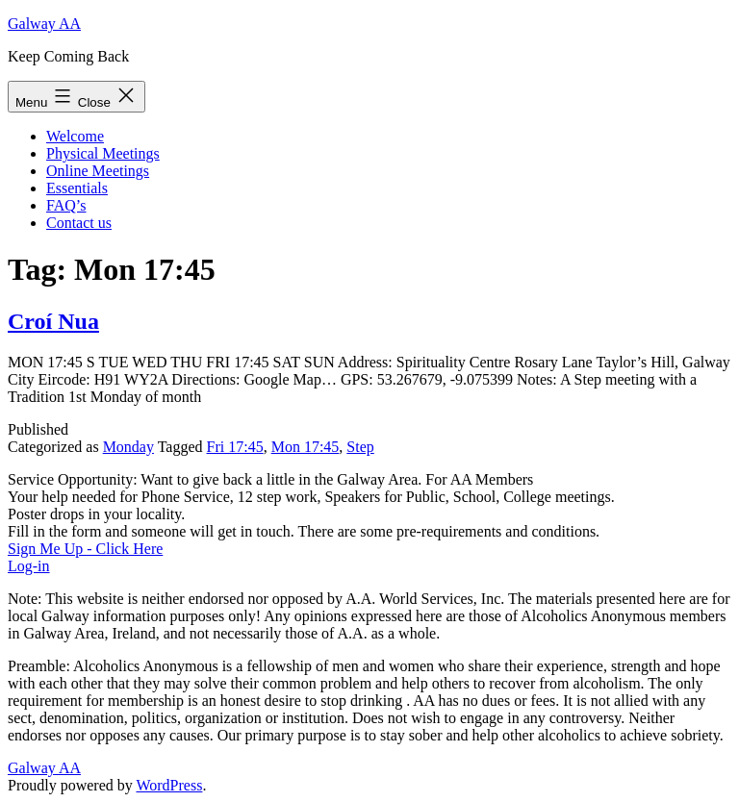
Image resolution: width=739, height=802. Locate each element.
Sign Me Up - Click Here (85, 548)
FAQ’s (66, 205)
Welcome (75, 136)
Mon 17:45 (305, 447)
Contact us (79, 222)
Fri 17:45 (235, 447)
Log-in (29, 566)
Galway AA (44, 23)
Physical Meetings (103, 153)
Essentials (77, 188)
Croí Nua (53, 321)
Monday (128, 447)
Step (359, 447)
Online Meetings (97, 171)
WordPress (169, 785)
